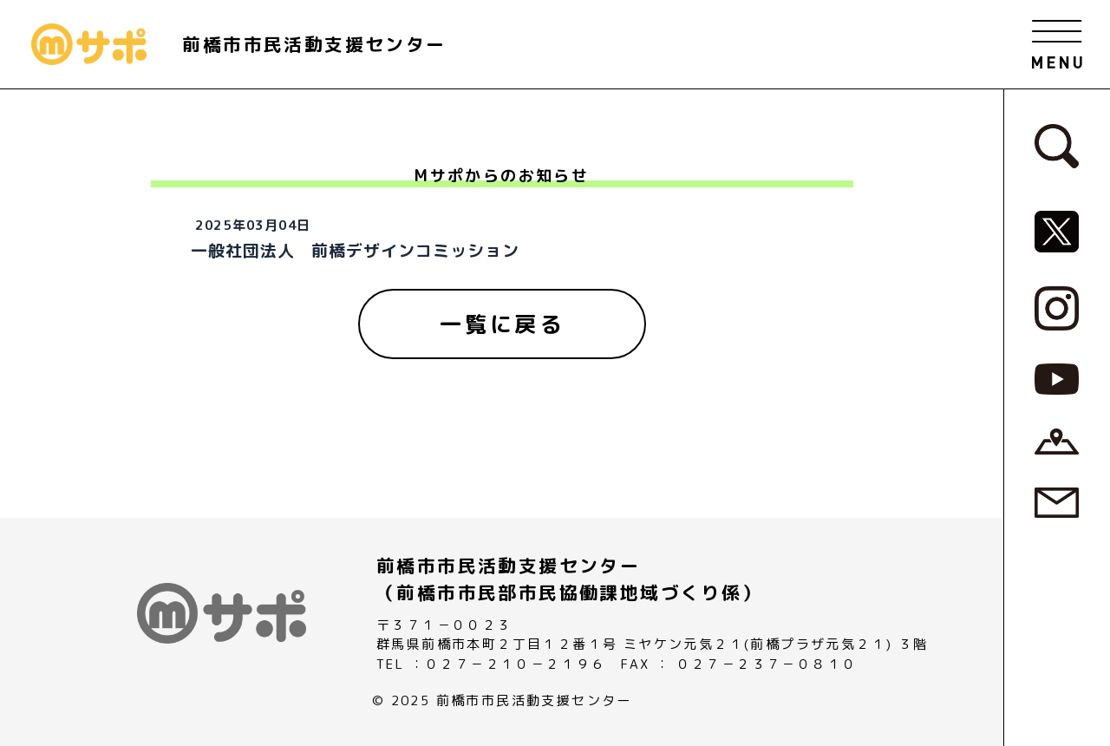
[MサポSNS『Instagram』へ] (1057, 307)
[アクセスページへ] (1057, 439)
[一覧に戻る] (502, 324)
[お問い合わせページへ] (1057, 501)
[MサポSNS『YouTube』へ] (1057, 378)
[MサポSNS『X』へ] (1057, 230)
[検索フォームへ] (1057, 144)
